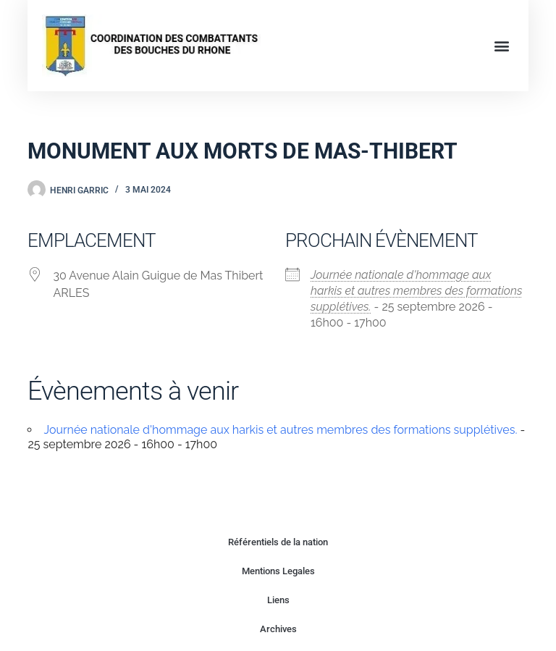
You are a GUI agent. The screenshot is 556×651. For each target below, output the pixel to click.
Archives (278, 628)
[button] (502, 45)
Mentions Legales (278, 571)
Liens (278, 600)
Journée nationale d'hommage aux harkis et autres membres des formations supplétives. (416, 291)
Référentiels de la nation (278, 542)
